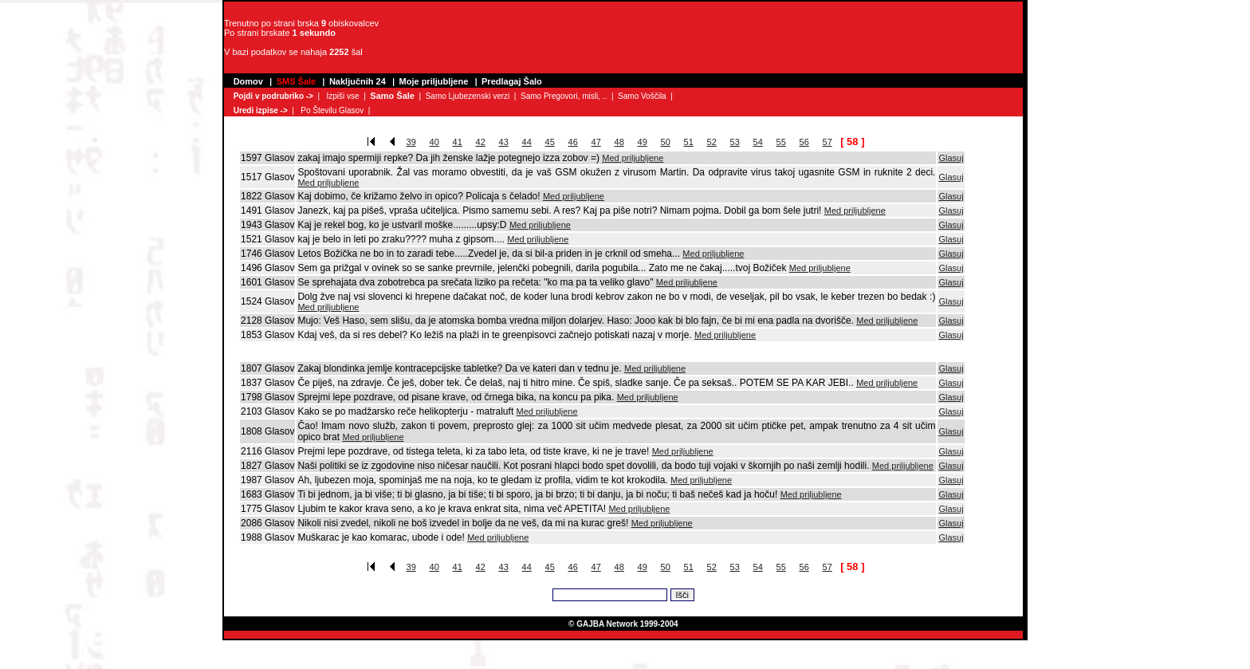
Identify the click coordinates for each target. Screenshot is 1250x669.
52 (712, 142)
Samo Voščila (642, 96)
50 (665, 142)
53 (735, 142)
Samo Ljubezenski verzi (468, 96)
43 (504, 142)
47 (596, 142)
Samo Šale (392, 95)
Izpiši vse (342, 96)
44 (527, 142)
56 (804, 142)
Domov (248, 81)
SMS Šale (296, 81)
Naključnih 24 (357, 81)
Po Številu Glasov (332, 110)
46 (573, 142)
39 (411, 142)
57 (827, 142)
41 (457, 142)
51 (689, 142)
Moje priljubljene (434, 81)
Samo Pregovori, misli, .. (564, 96)
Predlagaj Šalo (512, 81)
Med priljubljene (632, 158)
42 (480, 142)
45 (550, 142)
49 (642, 142)
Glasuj (950, 158)
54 (758, 142)
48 (619, 142)
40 (434, 142)
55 (781, 142)
